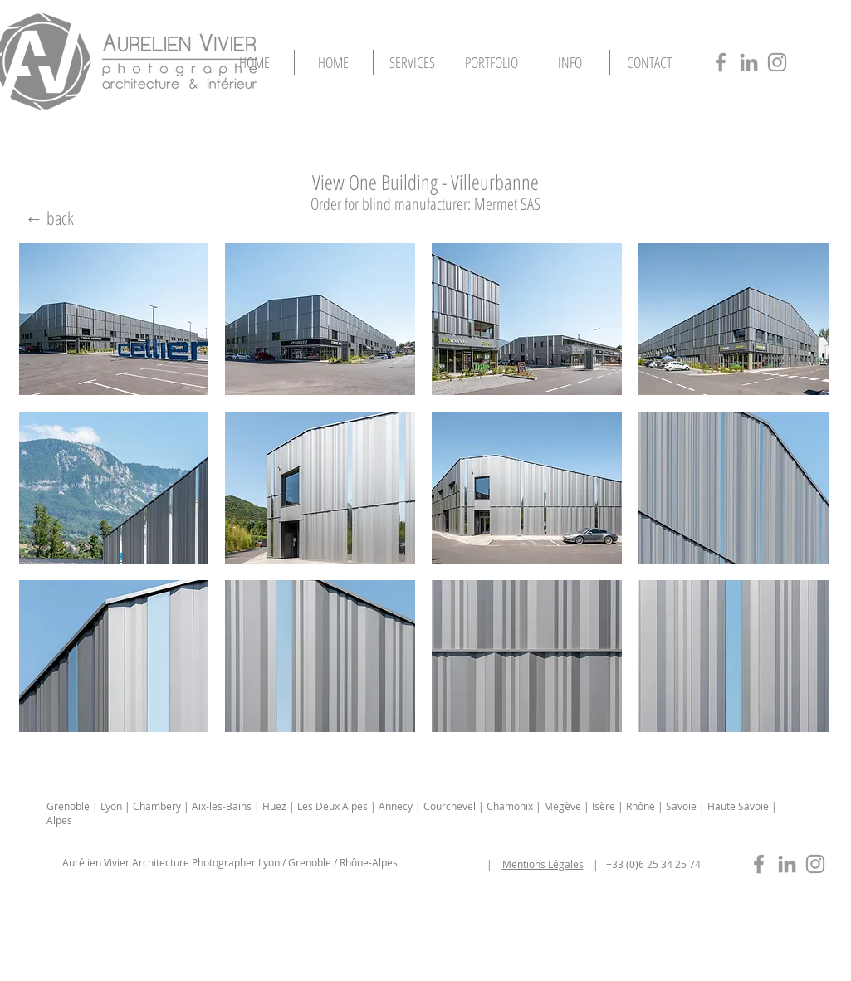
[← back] (50, 218)
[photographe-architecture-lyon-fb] (720, 62)
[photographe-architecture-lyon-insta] (777, 62)
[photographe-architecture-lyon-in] (748, 62)
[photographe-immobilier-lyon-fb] (758, 864)
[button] (491, 62)
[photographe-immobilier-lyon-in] (787, 864)
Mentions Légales (543, 864)
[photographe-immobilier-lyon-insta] (815, 864)
